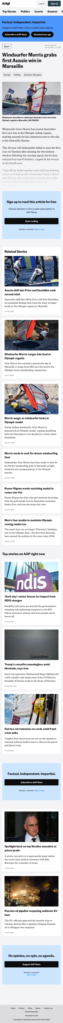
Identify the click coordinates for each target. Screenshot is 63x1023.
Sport (7, 46)
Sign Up (54, 3)
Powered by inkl (31, 1016)
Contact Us (48, 1008)
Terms (13, 1008)
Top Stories (9, 11)
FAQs (30, 1008)
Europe (7, 74)
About (37, 1008)
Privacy (21, 1008)
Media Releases (31, 1012)
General (52, 11)
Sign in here (39, 229)
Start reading (31, 221)
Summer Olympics (32, 74)
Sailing (17, 74)
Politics (25, 11)
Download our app (42, 34)
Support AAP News (31, 964)
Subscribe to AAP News (16, 34)
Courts (38, 11)
